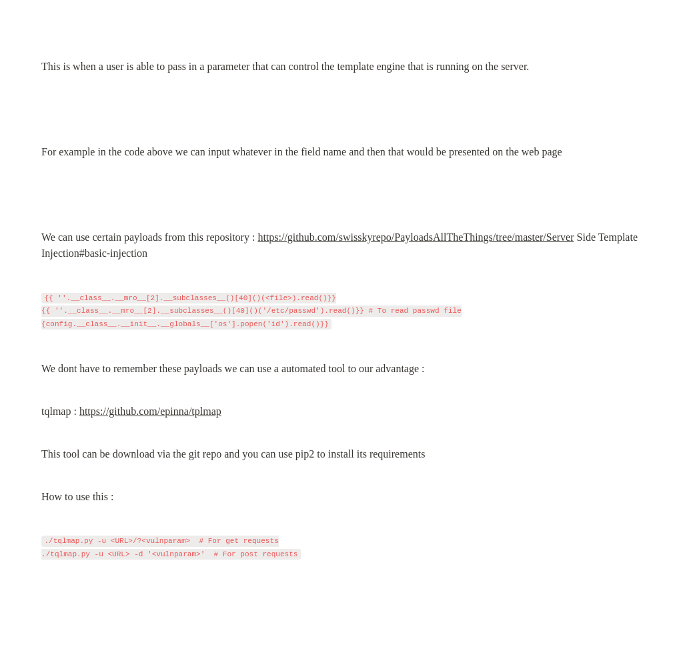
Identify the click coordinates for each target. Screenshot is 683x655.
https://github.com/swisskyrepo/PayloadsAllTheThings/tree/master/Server (415, 237)
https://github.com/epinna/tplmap (150, 411)
